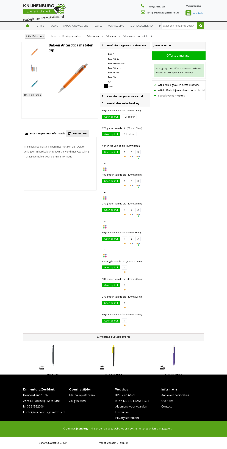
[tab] (45, 133)
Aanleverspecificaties (175, 395)
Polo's (54, 25)
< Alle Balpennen (35, 36)
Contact (166, 406)
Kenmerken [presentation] (80, 133)
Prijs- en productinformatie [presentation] (47, 133)
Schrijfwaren (93, 36)
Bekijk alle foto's (32, 94)
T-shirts (39, 25)
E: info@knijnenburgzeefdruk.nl (44, 412)
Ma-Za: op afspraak (82, 395)
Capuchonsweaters (75, 25)
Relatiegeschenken (141, 25)
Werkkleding (115, 25)
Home (27, 26)
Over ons (167, 401)
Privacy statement (127, 418)
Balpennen (111, 36)
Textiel (98, 25)
